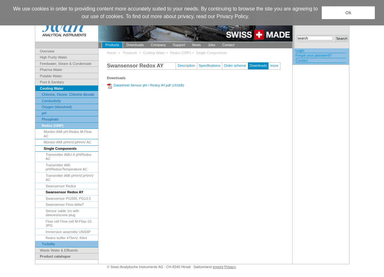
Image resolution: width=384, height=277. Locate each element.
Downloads (135, 45)
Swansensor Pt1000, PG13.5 (68, 198)
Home (112, 53)
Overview (47, 51)
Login (300, 50)
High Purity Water (53, 57)
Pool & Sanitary (52, 82)
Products (112, 45)
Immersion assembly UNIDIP (68, 232)
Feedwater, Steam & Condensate (66, 64)
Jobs (211, 45)
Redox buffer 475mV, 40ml (66, 238)
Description (186, 65)
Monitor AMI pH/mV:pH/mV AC (67, 142)
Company (158, 45)
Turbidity (48, 244)
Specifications (209, 65)
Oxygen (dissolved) (57, 107)
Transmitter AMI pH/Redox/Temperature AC (67, 167)
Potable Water (51, 76)
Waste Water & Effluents (59, 250)
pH (44, 113)
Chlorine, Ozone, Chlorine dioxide (68, 94)
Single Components (60, 148)
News (196, 45)
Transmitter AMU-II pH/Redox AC (68, 157)
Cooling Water (52, 88)
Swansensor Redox (61, 186)
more (274, 65)
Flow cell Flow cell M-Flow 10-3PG (69, 223)
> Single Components (209, 53)
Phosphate (50, 119)
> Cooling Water (152, 53)
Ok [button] (348, 12)
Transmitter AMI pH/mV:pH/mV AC (70, 178)
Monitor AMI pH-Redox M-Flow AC (68, 134)
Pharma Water (51, 70)
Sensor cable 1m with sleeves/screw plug (62, 213)
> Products (128, 53)
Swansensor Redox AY (65, 192)
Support (179, 45)
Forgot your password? (314, 55)
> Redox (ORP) (179, 53)
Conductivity (51, 101)
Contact (228, 45)
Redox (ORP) (53, 126)
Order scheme (235, 65)
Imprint (217, 267)
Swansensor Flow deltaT (65, 204)
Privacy (230, 267)
